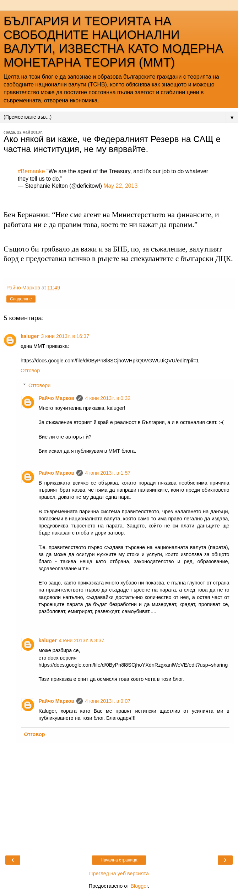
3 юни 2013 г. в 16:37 (65, 336)
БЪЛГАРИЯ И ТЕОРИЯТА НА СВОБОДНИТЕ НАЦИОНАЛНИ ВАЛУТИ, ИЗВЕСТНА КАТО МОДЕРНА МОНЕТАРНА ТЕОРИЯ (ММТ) (113, 41)
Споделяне (21, 298)
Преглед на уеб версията (119, 873)
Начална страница (119, 860)
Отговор (30, 370)
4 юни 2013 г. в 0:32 (107, 398)
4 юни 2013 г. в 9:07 (107, 701)
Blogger (139, 886)
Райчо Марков (56, 398)
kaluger (30, 336)
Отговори (39, 385)
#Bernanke (31, 171)
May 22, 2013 (120, 186)
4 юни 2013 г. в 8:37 (81, 640)
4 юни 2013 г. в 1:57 (107, 473)
